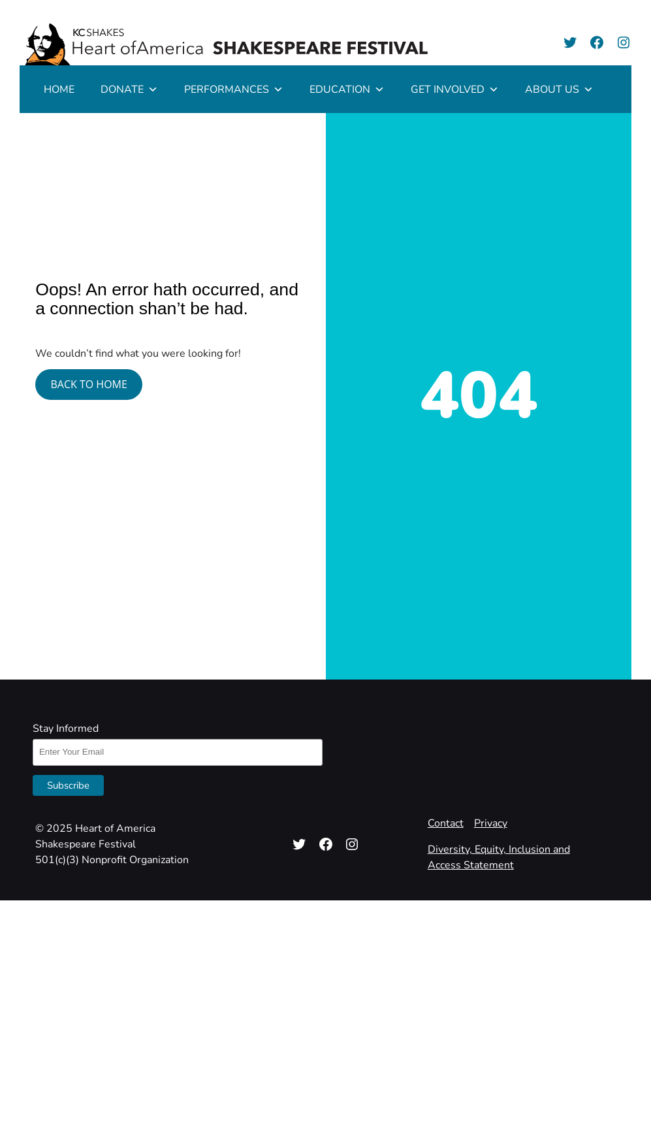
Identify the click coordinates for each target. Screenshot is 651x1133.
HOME (59, 89)
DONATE (129, 89)
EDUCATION (347, 89)
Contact (446, 823)
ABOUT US (559, 89)
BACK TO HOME (88, 384)
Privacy (490, 823)
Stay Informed (66, 728)
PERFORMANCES (233, 89)
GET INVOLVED (455, 89)
